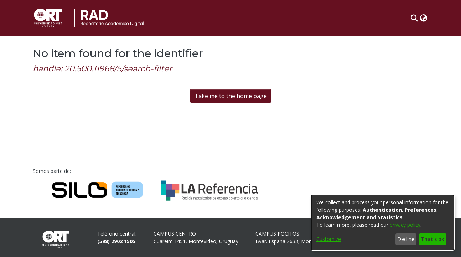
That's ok (432, 239)
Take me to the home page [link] (231, 96)
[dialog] (382, 222)
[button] (414, 18)
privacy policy (405, 224)
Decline (405, 239)
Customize (328, 239)
